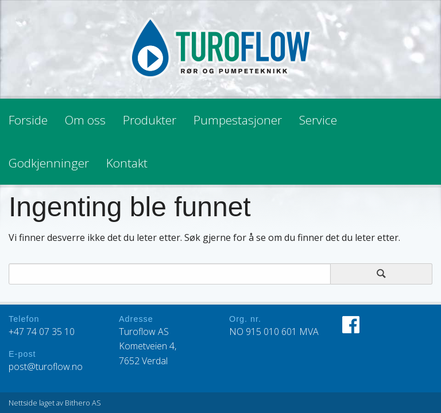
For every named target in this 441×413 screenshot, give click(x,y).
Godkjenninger (49, 163)
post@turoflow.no (46, 366)
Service (318, 120)
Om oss (85, 120)
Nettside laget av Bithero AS (55, 403)
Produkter (149, 120)
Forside (28, 120)
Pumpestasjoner (238, 120)
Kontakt (127, 163)
